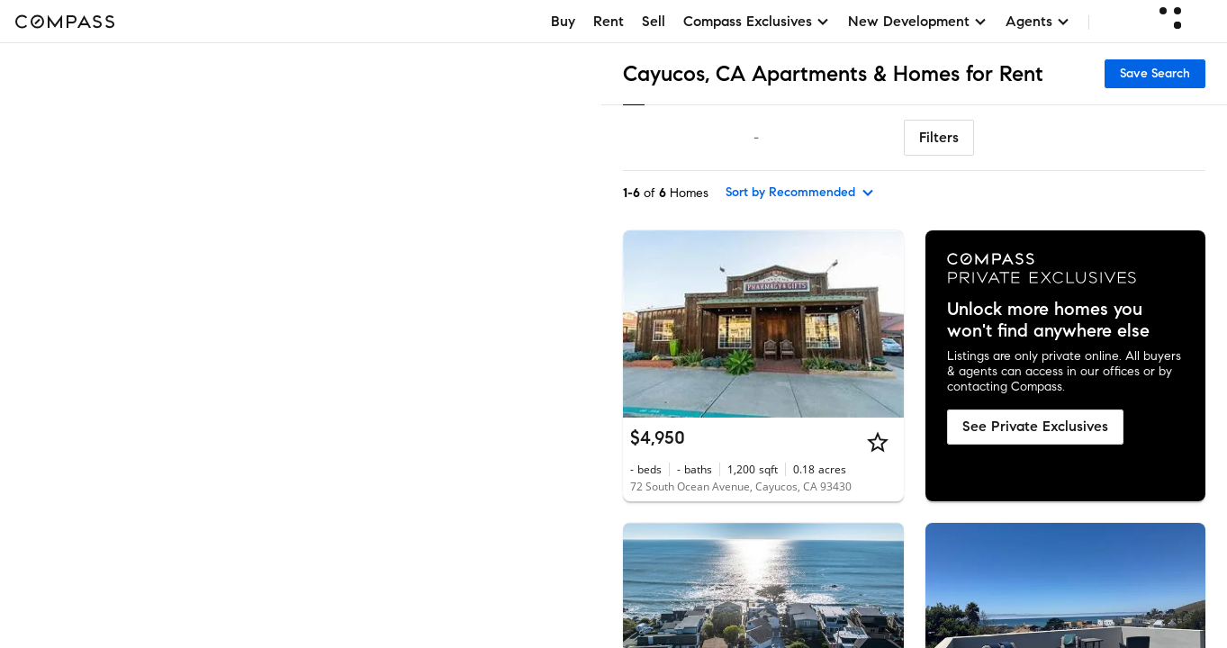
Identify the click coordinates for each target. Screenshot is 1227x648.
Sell (653, 21)
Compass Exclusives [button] (756, 21)
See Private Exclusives (1035, 426)
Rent (608, 21)
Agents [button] (1038, 21)
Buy (563, 21)
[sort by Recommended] (800, 192)
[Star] (878, 442)
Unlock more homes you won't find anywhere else (1048, 320)
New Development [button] (918, 21)
